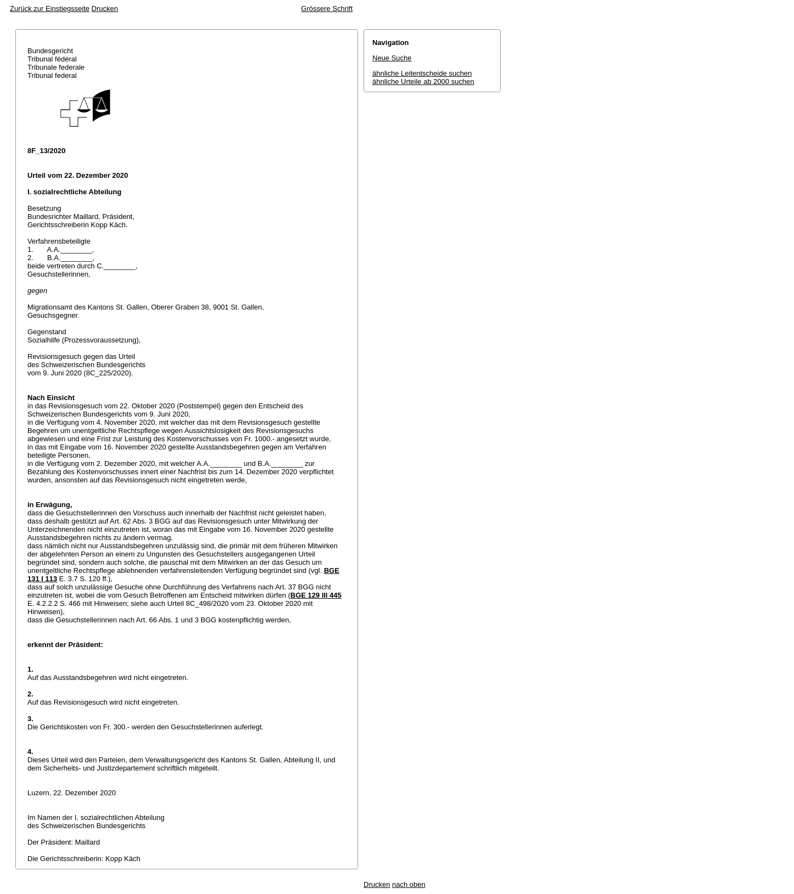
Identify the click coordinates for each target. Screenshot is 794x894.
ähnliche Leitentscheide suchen (422, 73)
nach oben (409, 884)
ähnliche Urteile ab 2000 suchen (423, 81)
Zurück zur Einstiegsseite (49, 8)
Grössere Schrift (327, 8)
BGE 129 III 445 (316, 595)
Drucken (105, 8)
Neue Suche (392, 58)
